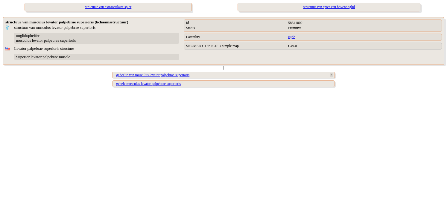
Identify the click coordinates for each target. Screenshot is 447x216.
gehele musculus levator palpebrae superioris (148, 84)
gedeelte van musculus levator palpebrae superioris (152, 75)
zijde (291, 37)
